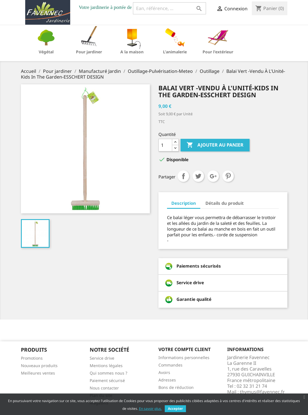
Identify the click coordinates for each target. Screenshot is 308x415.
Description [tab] (183, 203)
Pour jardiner (89, 51)
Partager (183, 176)
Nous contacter (104, 388)
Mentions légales (106, 365)
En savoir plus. (150, 408)
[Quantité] (165, 145)
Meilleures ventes (38, 373)
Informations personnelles (183, 357)
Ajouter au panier (215, 145)
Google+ (213, 176)
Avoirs (164, 372)
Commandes (170, 365)
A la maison (132, 51)
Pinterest (228, 176)
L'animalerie (175, 51)
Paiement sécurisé (107, 380)
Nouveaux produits (39, 365)
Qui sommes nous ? (108, 373)
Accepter (175, 408)
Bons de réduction (176, 387)
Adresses (167, 380)
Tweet (198, 176)
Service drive (102, 358)
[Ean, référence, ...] (169, 8)
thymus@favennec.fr (262, 392)
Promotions (32, 358)
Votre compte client (184, 349)
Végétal (46, 51)
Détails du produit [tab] (224, 203)
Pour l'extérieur (218, 51)
